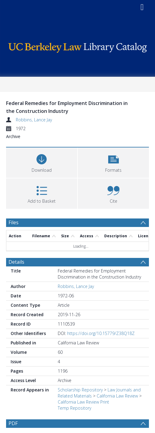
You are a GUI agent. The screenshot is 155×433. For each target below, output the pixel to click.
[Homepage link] (77, 46)
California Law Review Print (83, 402)
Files (14, 222)
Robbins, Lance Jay (34, 120)
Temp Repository (74, 408)
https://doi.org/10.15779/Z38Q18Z (101, 333)
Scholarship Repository (80, 390)
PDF (13, 423)
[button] (113, 161)
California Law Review (117, 396)
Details (16, 262)
